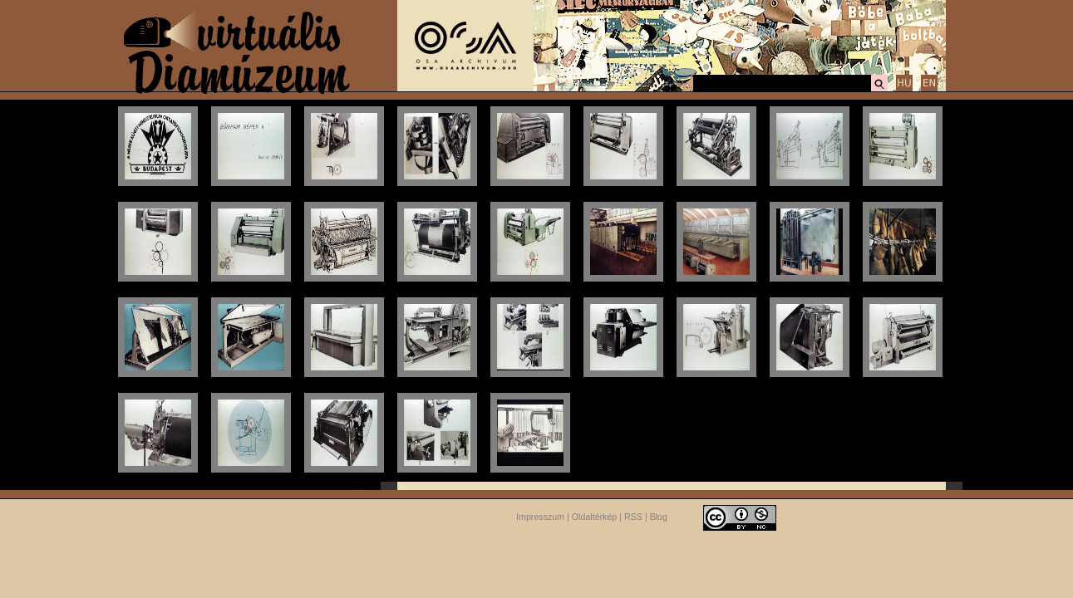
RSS (633, 517)
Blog (658, 517)
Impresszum (540, 517)
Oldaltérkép (595, 517)
